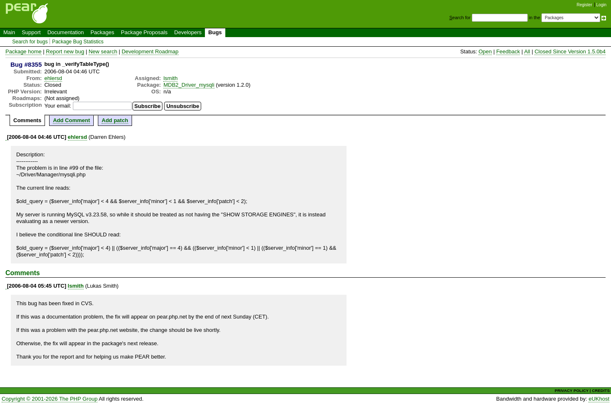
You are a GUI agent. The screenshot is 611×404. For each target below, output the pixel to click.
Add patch (115, 120)
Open (485, 51)
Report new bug (65, 51)
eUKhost (599, 399)
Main (9, 32)
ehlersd (53, 78)
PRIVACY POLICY (572, 390)
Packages (102, 32)
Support (31, 32)
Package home (23, 51)
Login (601, 5)
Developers (188, 32)
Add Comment (71, 120)
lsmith (170, 78)
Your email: (57, 106)
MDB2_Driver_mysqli (188, 85)
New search (103, 51)
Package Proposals (144, 32)
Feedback (508, 51)
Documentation (65, 32)
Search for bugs (29, 42)
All (527, 51)
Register (584, 5)
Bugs (215, 32)
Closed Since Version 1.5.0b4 (570, 51)
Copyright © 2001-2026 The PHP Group (49, 399)
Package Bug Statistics (78, 42)
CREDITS (601, 390)
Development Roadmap (150, 51)
